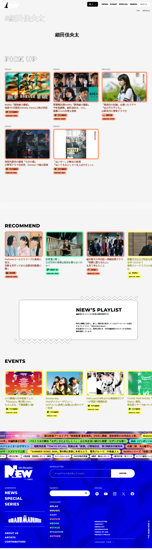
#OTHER (55, 536)
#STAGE (55, 527)
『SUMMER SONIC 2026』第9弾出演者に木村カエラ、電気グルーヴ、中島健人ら (76, 451)
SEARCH (54, 488)
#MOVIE (55, 519)
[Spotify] (97, 494)
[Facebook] (132, 494)
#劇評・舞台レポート (102, 456)
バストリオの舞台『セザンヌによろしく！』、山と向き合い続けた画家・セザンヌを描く (80, 441)
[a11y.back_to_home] (9, 5)
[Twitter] (123, 494)
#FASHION (56, 531)
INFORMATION (101, 529)
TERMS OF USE (101, 532)
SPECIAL (123, 4)
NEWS (105, 4)
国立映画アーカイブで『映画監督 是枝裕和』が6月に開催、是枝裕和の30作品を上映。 (94, 436)
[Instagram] (114, 494)
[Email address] (80, 473)
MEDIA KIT (99, 527)
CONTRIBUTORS (15, 541)
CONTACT (99, 524)
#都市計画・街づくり (124, 456)
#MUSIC (55, 510)
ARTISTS (10, 537)
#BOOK (54, 523)
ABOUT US (11, 533)
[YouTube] (105, 494)
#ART (53, 514)
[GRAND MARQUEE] (25, 519)
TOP (138, 10)
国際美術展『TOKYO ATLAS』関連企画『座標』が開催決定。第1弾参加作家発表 (80, 446)
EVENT (113, 4)
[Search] (70, 493)
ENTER (122, 473)
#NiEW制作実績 (82, 456)
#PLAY (54, 506)
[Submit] (86, 493)
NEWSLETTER (57, 467)
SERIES (133, 4)
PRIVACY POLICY (102, 535)
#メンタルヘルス (64, 456)
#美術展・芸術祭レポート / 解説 (39, 456)
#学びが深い (15, 456)
